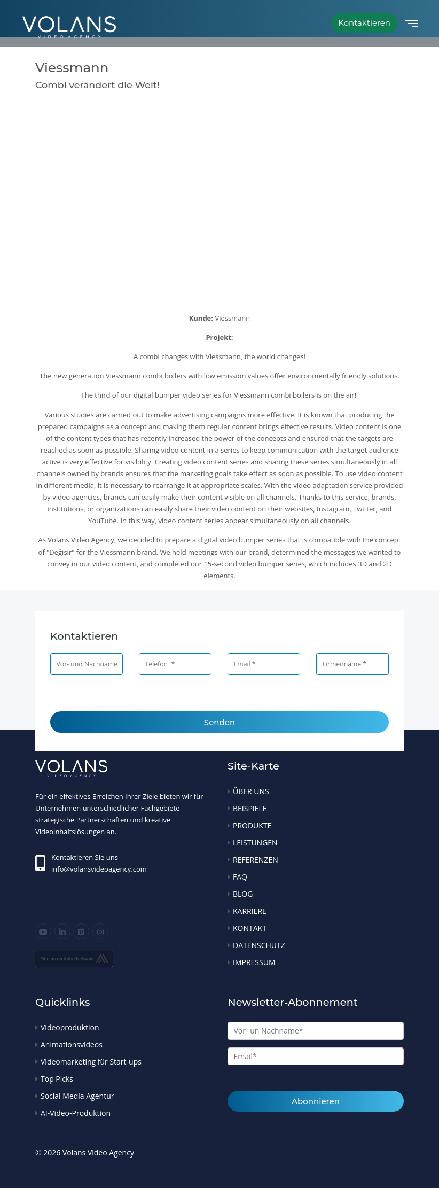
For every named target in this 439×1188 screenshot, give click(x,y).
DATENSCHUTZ (259, 945)
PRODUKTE (252, 825)
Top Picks (57, 1079)
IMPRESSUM (254, 962)
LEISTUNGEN (255, 842)
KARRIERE (249, 911)
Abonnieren (316, 1101)
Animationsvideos (72, 1044)
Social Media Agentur (77, 1096)
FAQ (240, 877)
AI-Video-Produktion (76, 1113)
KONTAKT (249, 928)
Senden (219, 722)
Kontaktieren (364, 23)
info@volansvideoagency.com (99, 869)
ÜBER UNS (251, 791)
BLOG (243, 894)
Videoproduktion (70, 1027)
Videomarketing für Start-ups (91, 1062)
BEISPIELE (250, 808)
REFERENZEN (255, 860)
